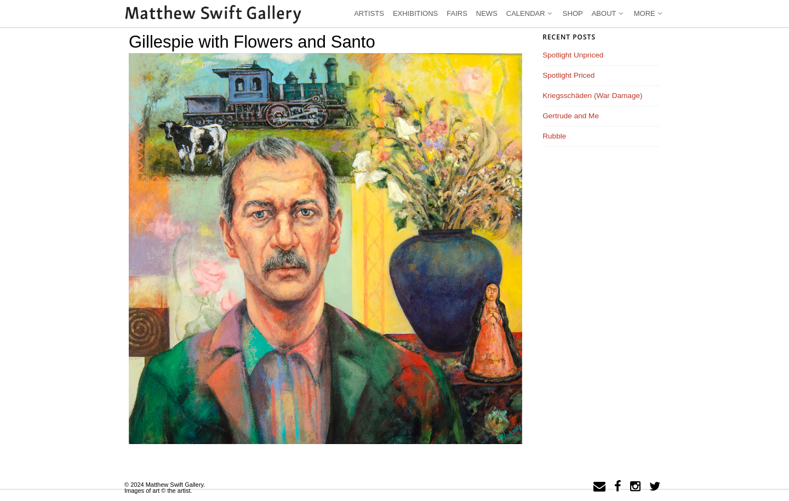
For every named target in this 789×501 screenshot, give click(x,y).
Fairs (457, 13)
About (608, 13)
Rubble (554, 136)
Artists (369, 13)
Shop (573, 13)
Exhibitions (415, 13)
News (487, 13)
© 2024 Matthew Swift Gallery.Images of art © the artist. (164, 487)
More (649, 13)
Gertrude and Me (570, 116)
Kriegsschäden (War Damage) (592, 95)
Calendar (530, 13)
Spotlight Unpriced (572, 55)
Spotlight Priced (568, 75)
